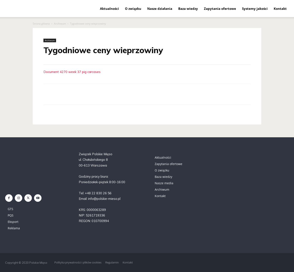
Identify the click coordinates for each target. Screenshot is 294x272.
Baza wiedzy (188, 8)
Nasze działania (159, 8)
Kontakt (280, 8)
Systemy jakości (255, 8)
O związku (133, 8)
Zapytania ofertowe (220, 8)
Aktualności (109, 8)
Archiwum (60, 23)
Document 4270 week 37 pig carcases (72, 72)
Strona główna (41, 23)
